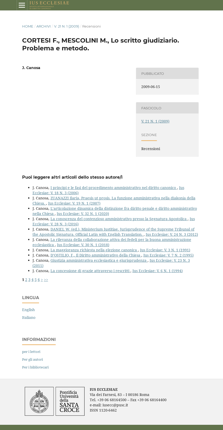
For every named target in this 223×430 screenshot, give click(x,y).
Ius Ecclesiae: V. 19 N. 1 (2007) (74, 203)
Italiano (28, 317)
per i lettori (31, 351)
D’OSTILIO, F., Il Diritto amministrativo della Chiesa (95, 255)
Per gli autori (32, 359)
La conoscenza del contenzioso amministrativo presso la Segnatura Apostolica (119, 218)
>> (46, 279)
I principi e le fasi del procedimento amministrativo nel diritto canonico (113, 187)
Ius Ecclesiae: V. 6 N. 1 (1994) (157, 270)
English (28, 309)
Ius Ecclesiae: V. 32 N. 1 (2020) (83, 213)
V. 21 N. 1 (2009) (66, 26)
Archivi (43, 26)
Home (27, 26)
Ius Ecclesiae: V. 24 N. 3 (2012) (172, 234)
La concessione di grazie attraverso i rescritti (90, 270)
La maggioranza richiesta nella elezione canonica (94, 249)
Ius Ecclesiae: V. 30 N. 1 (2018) (83, 244)
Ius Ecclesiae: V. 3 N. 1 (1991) (165, 249)
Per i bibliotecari (35, 367)
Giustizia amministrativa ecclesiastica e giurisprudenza (99, 260)
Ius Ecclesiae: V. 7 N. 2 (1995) (168, 255)
